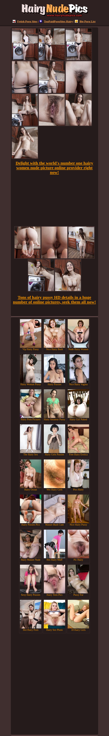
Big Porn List (85, 21)
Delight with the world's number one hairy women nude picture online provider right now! (54, 168)
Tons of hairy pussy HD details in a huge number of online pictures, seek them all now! (54, 299)
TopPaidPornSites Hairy (56, 21)
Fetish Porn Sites (25, 21)
